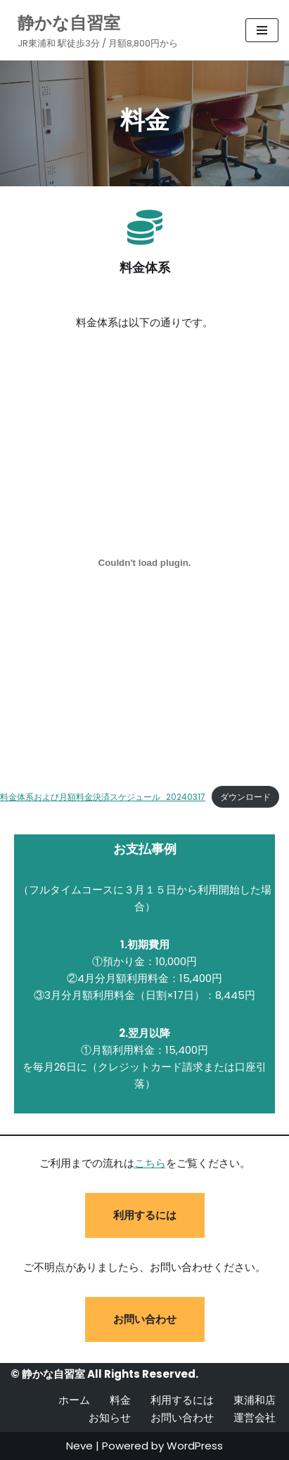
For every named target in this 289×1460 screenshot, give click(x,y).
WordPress (195, 1445)
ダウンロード (245, 797)
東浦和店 (254, 1400)
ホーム (74, 1400)
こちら (150, 1163)
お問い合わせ (144, 1319)
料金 (120, 1400)
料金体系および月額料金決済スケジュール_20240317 (102, 797)
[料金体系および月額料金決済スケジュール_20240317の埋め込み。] (144, 563)
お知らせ (110, 1417)
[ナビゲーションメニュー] (261, 30)
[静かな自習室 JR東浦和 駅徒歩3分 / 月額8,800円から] (94, 30)
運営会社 (254, 1417)
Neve (79, 1445)
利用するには (144, 1215)
